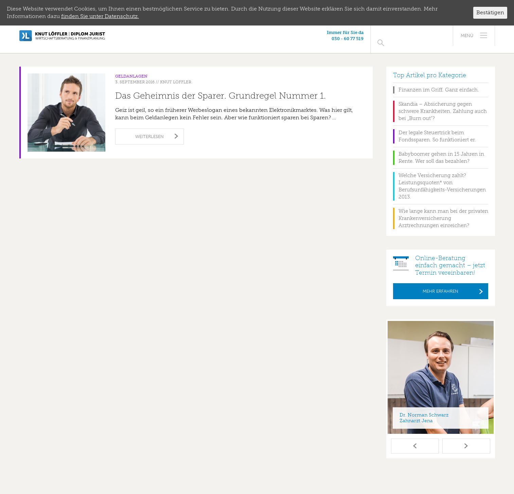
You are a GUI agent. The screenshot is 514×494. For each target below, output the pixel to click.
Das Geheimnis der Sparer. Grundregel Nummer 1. (220, 88)
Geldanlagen (131, 69)
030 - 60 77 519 (409, 38)
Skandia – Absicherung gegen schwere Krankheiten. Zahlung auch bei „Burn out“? (442, 104)
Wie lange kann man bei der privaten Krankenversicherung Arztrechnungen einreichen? (443, 211)
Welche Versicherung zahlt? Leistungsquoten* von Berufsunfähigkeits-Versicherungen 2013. (442, 179)
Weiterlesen (149, 129)
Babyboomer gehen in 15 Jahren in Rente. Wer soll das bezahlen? (441, 150)
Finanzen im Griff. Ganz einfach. (438, 83)
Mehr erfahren (440, 284)
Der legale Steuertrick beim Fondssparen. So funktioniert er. (437, 129)
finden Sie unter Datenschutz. (100, 16)
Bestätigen (490, 12)
